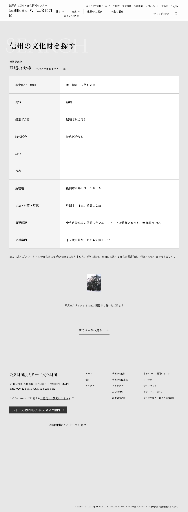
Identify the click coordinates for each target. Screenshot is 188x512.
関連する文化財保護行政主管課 (127, 256)
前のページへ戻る (90, 330)
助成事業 (138, 6)
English (175, 6)
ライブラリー (118, 385)
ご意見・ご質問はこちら (54, 398)
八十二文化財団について (98, 6)
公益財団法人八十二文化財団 (67, 425)
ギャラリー (90, 385)
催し (87, 379)
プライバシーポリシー (154, 391)
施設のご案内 (95, 11)
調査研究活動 (71, 16)
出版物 (116, 6)
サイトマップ (150, 385)
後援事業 (126, 6)
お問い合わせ (152, 6)
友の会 (164, 6)
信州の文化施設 (120, 379)
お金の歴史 (117, 11)
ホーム (88, 373)
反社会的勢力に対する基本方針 (158, 398)
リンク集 (147, 379)
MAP (65, 384)
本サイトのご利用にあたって (157, 373)
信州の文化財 (118, 373)
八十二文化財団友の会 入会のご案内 (36, 410)
